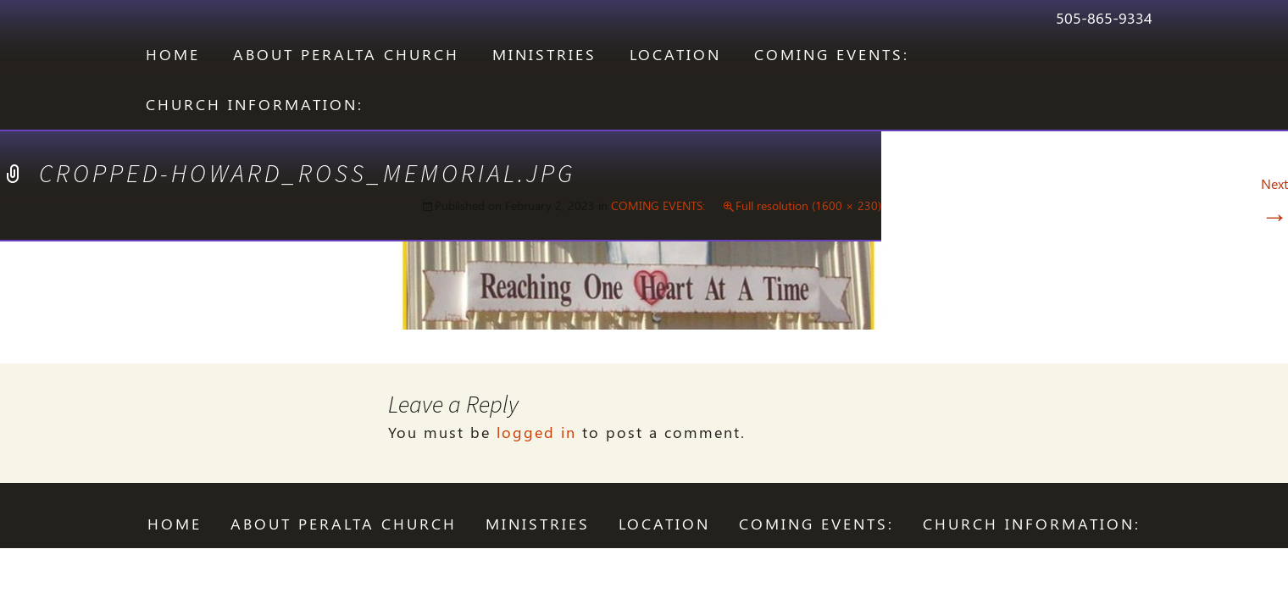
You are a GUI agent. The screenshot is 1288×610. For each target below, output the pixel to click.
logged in (536, 432)
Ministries (544, 54)
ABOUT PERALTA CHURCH (346, 54)
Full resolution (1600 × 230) (808, 205)
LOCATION (675, 54)
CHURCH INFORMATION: (255, 104)
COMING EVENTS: (831, 54)
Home (173, 54)
